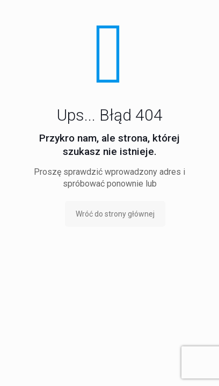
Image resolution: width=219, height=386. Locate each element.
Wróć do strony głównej (115, 214)
